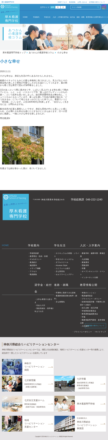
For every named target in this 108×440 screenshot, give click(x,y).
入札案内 (85, 326)
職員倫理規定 (87, 296)
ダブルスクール (62, 262)
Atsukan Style (61, 265)
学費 (83, 268)
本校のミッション (89, 293)
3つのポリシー (36, 259)
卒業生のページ (102, 17)
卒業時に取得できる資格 (65, 293)
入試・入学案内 (58, 17)
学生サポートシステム (65, 259)
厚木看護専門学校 (8, 2)
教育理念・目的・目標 (39, 256)
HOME (25, 17)
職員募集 (33, 274)
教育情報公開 (88, 284)
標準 (52, 7)
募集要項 (85, 262)
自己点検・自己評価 (90, 308)
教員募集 (72, 2)
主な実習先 (60, 271)
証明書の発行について (97, 2)
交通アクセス (62, 2)
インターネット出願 (90, 277)
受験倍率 (85, 265)
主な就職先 (60, 302)
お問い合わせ (82, 2)
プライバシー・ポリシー (91, 299)
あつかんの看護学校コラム (41, 52)
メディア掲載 (35, 268)
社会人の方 (40, 305)
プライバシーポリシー (83, 332)
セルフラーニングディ (65, 274)
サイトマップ (100, 332)
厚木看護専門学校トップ (14, 52)
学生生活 (60, 245)
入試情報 (85, 259)
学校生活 (47, 17)
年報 (83, 317)
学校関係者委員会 (89, 311)
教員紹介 (33, 262)
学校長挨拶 (34, 253)
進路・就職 (80, 17)
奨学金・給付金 (69, 17)
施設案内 (33, 265)
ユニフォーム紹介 (63, 268)
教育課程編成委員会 (90, 314)
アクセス (33, 271)
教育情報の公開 (91, 17)
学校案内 (36, 17)
